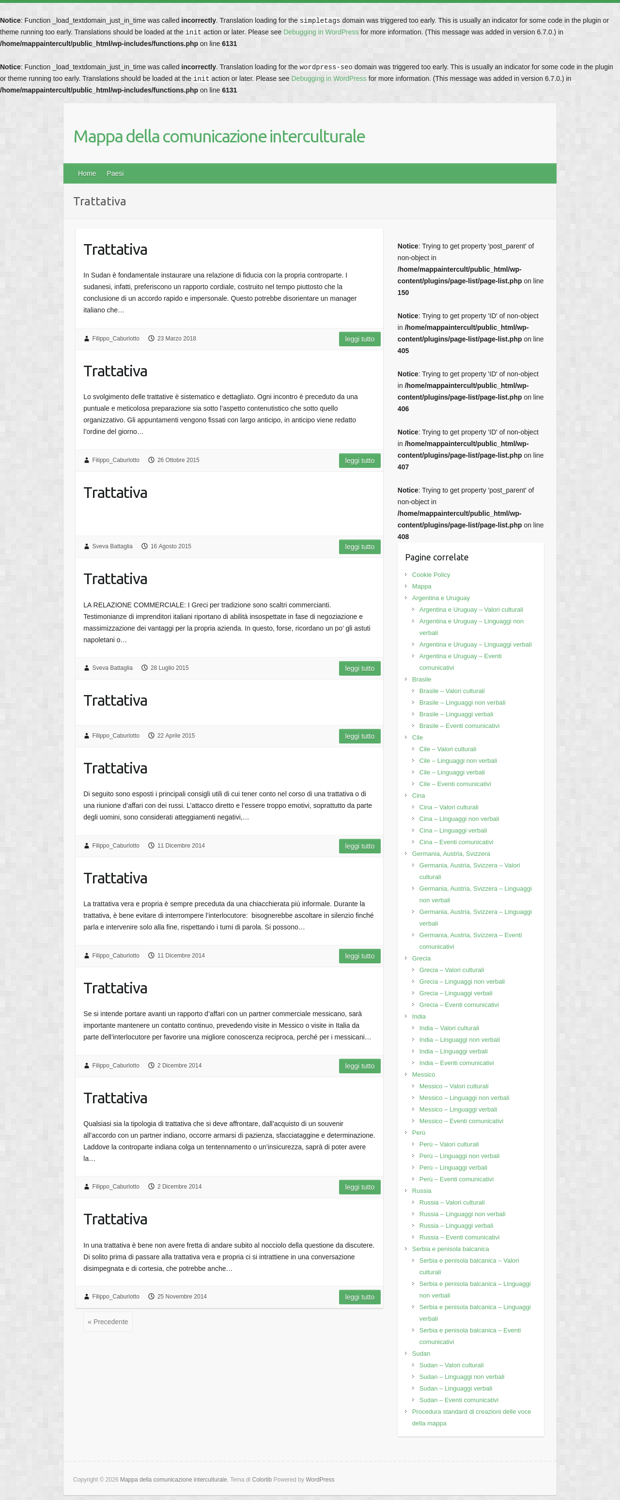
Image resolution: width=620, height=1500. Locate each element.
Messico (423, 1074)
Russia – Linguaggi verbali (456, 1225)
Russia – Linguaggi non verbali (462, 1214)
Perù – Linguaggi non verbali (459, 1156)
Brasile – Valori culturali (452, 691)
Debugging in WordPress (320, 32)
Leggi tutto (360, 339)
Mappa (422, 586)
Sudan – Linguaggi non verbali (462, 1376)
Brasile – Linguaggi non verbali (462, 702)
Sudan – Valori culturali (451, 1365)
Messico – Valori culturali (454, 1086)
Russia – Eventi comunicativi (459, 1237)
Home (87, 173)
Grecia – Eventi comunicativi (459, 1004)
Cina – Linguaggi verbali (453, 830)
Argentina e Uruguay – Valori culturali (471, 609)
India (419, 1016)
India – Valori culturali (449, 1028)
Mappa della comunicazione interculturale (219, 136)
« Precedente (108, 1322)
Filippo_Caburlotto (116, 338)
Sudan (421, 1353)
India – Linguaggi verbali (453, 1051)
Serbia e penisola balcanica (450, 1249)
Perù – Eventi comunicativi (456, 1179)
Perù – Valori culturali (449, 1144)
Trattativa (115, 249)
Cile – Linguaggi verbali (452, 772)
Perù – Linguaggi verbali (453, 1167)
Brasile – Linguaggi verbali (456, 714)
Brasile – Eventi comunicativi (459, 725)
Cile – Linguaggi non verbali (458, 760)
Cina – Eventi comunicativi (456, 842)
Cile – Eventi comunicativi (455, 784)
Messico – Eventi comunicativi (461, 1121)
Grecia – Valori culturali (451, 970)
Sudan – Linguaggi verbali (455, 1388)
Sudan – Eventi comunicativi (458, 1400)
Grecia (421, 958)
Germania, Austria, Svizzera (451, 853)
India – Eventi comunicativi (456, 1063)
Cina (418, 795)
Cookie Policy (431, 574)
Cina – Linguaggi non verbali (459, 818)
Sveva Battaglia (113, 546)
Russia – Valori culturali (452, 1202)
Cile (417, 737)
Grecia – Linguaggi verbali (456, 993)
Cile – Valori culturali (448, 749)
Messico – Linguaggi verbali (458, 1109)
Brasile (422, 679)
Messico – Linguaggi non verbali (464, 1097)
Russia (422, 1190)
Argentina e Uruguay (441, 598)
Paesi (115, 173)
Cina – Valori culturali (449, 807)
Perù (418, 1132)
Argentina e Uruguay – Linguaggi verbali (475, 644)
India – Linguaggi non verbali (459, 1039)
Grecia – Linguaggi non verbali (462, 981)
